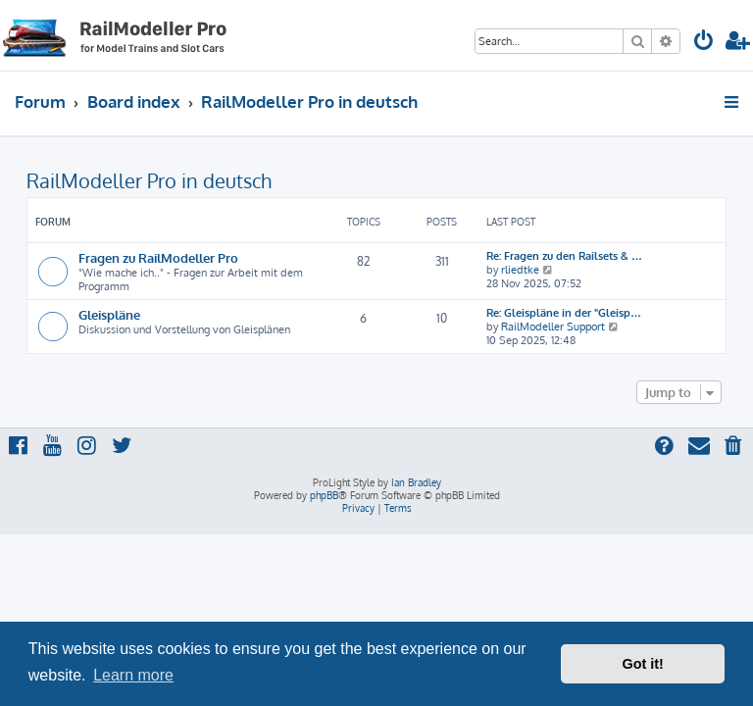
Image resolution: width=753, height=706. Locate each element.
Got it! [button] (643, 664)
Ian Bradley (416, 482)
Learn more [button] (133, 675)
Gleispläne (109, 314)
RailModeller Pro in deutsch (149, 180)
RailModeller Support (553, 326)
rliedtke (520, 270)
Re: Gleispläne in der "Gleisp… (563, 313)
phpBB (324, 495)
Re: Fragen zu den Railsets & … (564, 256)
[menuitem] (704, 42)
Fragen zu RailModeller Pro (158, 257)
